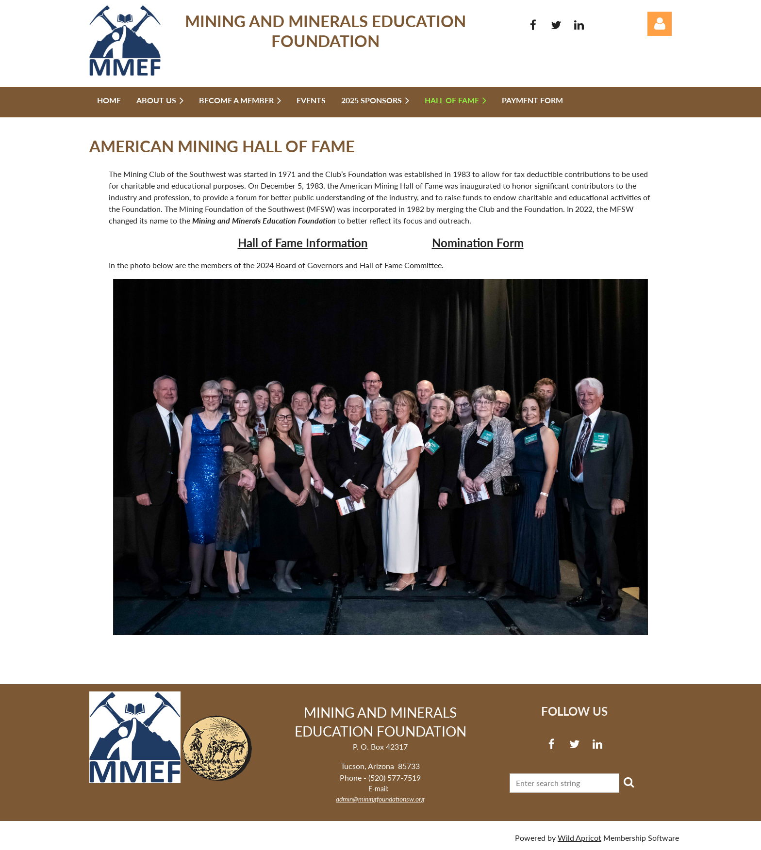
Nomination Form (478, 243)
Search (628, 782)
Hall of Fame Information (303, 243)
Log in (659, 24)
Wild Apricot (579, 837)
